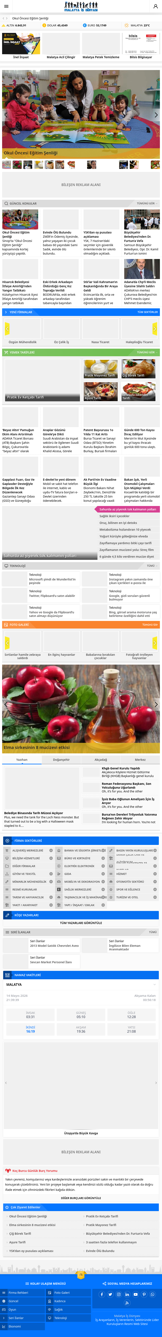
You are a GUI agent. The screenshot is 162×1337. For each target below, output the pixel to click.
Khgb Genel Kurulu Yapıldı (121, 768)
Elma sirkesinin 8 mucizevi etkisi (37, 747)
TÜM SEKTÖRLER (148, 312)
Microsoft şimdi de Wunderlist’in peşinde (52, 581)
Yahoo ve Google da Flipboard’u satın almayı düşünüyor (51, 614)
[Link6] (59, 165)
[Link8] (81, 165)
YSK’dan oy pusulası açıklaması (98, 234)
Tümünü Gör (150, 624)
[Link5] (49, 165)
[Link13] (134, 165)
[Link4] (38, 165)
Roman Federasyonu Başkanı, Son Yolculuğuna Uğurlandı (126, 785)
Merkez (140, 760)
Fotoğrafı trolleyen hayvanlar (139, 656)
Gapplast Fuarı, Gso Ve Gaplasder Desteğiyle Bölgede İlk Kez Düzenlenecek (18, 486)
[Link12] (123, 165)
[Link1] (6, 165)
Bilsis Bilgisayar (141, 57)
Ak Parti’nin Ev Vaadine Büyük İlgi (100, 482)
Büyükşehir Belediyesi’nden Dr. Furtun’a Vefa (137, 236)
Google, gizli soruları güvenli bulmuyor (129, 597)
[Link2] (17, 165)
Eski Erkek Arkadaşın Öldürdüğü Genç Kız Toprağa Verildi (58, 286)
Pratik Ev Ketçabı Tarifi (25, 397)
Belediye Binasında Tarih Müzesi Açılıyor (33, 813)
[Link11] (112, 165)
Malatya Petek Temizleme (101, 57)
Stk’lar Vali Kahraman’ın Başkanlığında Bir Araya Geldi (101, 286)
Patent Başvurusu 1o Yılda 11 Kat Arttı (98, 432)
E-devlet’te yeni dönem (59, 480)
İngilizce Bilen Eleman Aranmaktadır (124, 947)
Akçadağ (101, 760)
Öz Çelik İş (61, 342)
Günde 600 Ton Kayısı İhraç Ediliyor (139, 432)
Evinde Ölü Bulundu (57, 232)
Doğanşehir (61, 760)
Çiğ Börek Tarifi (133, 375)
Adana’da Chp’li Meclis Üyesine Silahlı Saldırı (140, 284)
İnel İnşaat (21, 57)
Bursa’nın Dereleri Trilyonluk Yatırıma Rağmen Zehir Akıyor (129, 816)
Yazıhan (21, 761)
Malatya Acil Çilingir (61, 57)
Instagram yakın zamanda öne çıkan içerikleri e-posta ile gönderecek (131, 582)
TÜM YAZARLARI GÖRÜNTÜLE (81, 923)
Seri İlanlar (37, 941)
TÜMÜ (153, 932)
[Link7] (70, 165)
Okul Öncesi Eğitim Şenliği (30, 18)
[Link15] (155, 165)
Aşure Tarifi (93, 398)
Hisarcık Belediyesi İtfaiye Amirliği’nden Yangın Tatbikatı (16, 286)
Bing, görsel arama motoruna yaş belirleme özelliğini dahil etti (133, 614)
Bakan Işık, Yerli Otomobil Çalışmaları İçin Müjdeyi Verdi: (139, 484)
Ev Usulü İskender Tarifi (135, 396)
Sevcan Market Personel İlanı (51, 962)
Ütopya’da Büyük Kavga (81, 1133)
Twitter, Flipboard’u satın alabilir (52, 596)
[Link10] (102, 165)
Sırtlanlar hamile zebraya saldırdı (22, 656)
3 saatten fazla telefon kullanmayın (111, 1242)
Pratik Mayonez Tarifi (100, 375)
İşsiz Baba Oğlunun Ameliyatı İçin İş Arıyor (128, 801)
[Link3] (27, 165)
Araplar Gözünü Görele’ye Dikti (54, 432)
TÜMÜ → (152, 566)
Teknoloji (35, 574)
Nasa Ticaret (100, 342)
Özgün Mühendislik (22, 342)
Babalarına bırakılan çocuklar (100, 656)
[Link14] (144, 165)
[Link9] (91, 165)
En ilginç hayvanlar (61, 654)
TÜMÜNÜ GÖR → (147, 203)
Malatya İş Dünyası (127, 1316)
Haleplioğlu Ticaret (139, 342)
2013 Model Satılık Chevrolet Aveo (54, 945)
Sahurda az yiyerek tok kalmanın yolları (40, 555)
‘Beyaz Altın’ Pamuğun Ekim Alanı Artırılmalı (18, 432)
